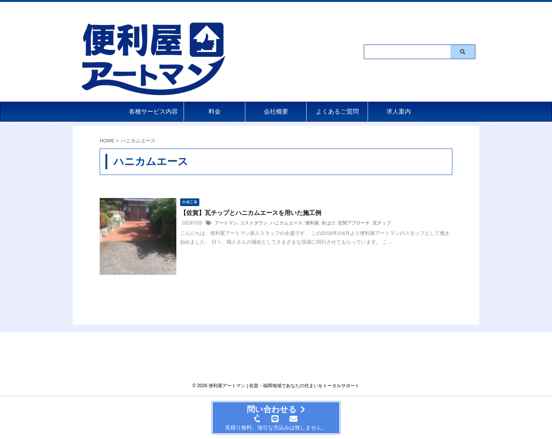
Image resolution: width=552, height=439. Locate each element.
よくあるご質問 (337, 111)
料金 (215, 111)
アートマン (226, 223)
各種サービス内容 (153, 111)
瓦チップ (382, 223)
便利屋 (312, 223)
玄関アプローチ (354, 223)
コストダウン (254, 223)
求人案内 (398, 111)
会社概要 (276, 111)
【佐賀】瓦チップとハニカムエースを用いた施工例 (250, 213)
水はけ (328, 223)
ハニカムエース (286, 223)
